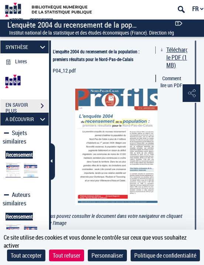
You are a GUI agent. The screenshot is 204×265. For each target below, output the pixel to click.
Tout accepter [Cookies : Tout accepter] (26, 255)
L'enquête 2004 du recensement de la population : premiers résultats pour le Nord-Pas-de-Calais (96, 55)
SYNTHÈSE (27, 46)
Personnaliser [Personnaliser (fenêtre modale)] (107, 255)
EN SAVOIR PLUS (27, 107)
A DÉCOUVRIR (27, 119)
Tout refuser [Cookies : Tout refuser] (66, 255)
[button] (191, 93)
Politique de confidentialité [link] (165, 255)
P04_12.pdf (64, 70)
